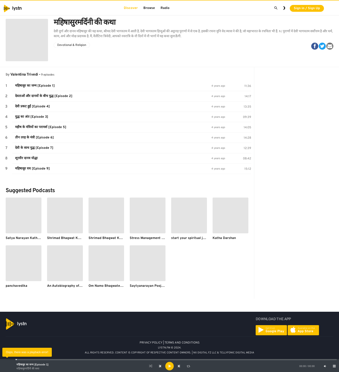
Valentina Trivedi (24, 74)
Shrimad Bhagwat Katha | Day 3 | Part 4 (78, 238)
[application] (169, 366)
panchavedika (16, 286)
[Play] (169, 366)
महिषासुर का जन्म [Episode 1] (32, 364)
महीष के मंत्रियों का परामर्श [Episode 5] (40, 127)
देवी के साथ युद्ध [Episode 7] (34, 148)
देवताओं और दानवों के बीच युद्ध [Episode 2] (44, 96)
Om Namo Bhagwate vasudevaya (114, 286)
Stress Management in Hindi (151, 238)
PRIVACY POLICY (151, 343)
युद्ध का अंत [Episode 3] (31, 117)
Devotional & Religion (71, 45)
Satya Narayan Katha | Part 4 (29, 238)
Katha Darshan (224, 238)
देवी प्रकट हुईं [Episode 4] (32, 107)
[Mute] (325, 366)
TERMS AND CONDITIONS (182, 343)
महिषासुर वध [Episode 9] (32, 169)
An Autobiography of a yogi (68, 286)
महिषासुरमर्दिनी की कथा (27, 368)
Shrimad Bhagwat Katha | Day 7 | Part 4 (120, 238)
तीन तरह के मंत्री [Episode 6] (34, 138)
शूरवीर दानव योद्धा (26, 158)
